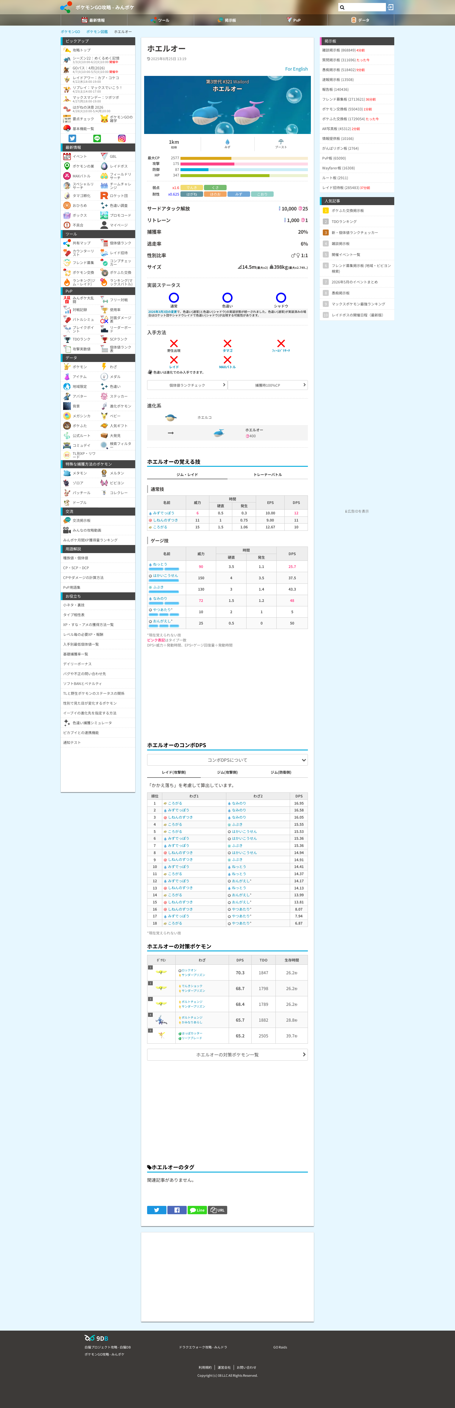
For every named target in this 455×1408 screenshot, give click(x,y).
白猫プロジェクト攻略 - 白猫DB (108, 1347)
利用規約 (205, 1367)
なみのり (160, 598)
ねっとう (160, 563)
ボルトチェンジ (192, 1001)
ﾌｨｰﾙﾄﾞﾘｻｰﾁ (281, 350)
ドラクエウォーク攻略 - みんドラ (203, 1347)
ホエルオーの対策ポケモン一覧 (227, 1054)
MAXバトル (227, 366)
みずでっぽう (163, 512)
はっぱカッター (192, 1033)
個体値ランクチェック (187, 385)
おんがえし (162, 620)
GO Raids (280, 1347)
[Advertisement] (227, 692)
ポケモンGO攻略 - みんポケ (105, 7)
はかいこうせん (165, 575)
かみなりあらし (192, 1022)
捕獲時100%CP (267, 385)
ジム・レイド (187, 474)
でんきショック (192, 986)
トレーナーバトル (267, 474)
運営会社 (224, 1367)
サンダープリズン (193, 975)
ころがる (160, 526)
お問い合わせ (246, 1367)
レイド (174, 366)
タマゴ (228, 350)
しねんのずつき (165, 519)
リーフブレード (192, 1038)
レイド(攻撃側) (174, 772)
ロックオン (189, 970)
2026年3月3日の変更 (162, 311)
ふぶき (158, 586)
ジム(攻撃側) (227, 772)
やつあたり (162, 609)
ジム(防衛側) (281, 772)
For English (296, 68)
